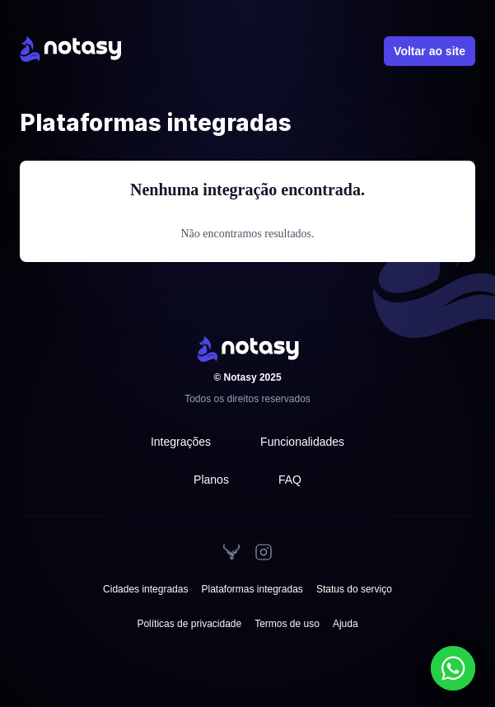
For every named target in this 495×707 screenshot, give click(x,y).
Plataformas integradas (251, 589)
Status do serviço (354, 589)
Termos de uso (287, 624)
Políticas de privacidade (189, 624)
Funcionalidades (302, 441)
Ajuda (345, 624)
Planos (211, 479)
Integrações (181, 441)
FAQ (289, 479)
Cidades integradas (145, 589)
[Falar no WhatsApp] (453, 668)
